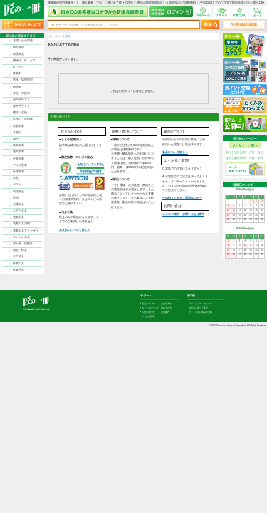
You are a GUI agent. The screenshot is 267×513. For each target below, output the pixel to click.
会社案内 (165, 312)
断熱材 (17, 87)
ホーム (53, 36)
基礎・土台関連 (23, 40)
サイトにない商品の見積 (200, 312)
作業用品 (18, 270)
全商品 (66, 36)
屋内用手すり (21, 99)
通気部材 (18, 151)
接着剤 (17, 73)
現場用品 (18, 191)
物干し (17, 139)
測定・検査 (20, 250)
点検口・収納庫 (23, 119)
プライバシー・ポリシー (200, 303)
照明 (16, 198)
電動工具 (18, 217)
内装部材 (18, 126)
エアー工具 (20, 210)
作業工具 (18, 263)
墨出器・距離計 (23, 243)
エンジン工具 (21, 237)
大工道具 (18, 256)
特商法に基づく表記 (198, 307)
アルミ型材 (20, 165)
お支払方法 (166, 303)
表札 (16, 178)
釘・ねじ (18, 67)
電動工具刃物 (21, 223)
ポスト (17, 184)
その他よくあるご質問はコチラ (182, 198)
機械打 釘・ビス (24, 60)
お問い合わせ (148, 312)
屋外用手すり (21, 106)
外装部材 (18, 158)
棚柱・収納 (20, 112)
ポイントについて (150, 307)
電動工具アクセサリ (25, 230)
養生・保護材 (21, 93)
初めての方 (166, 307)
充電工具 (18, 204)
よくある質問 (148, 316)
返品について (148, 303)
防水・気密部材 (23, 79)
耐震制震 (18, 54)
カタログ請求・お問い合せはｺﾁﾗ (183, 214)
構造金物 (18, 47)
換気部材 (18, 145)
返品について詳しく (175, 152)
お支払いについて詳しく (74, 230)
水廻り (17, 132)
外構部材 (18, 171)
